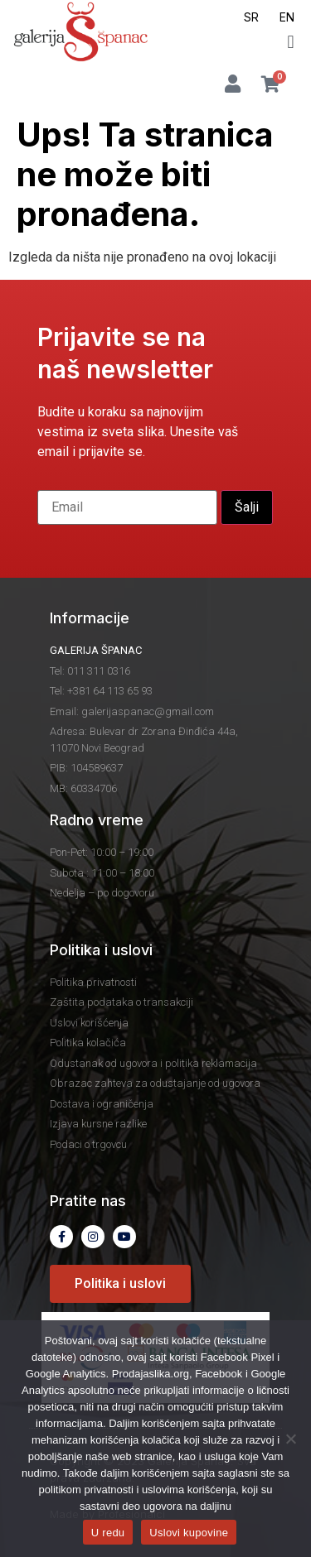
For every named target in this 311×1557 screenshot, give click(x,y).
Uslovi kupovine (188, 1532)
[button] (291, 41)
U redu (108, 1532)
